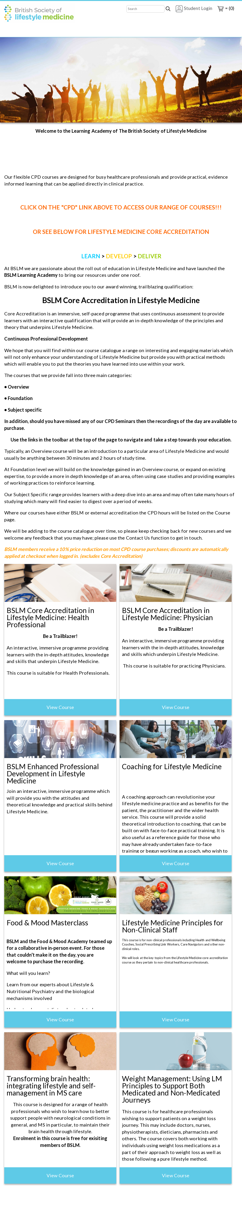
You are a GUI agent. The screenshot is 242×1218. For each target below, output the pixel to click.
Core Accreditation (40, 33)
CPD (69, 33)
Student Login (193, 9)
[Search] (145, 9)
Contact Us (89, 33)
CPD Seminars (120, 33)
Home (10, 33)
